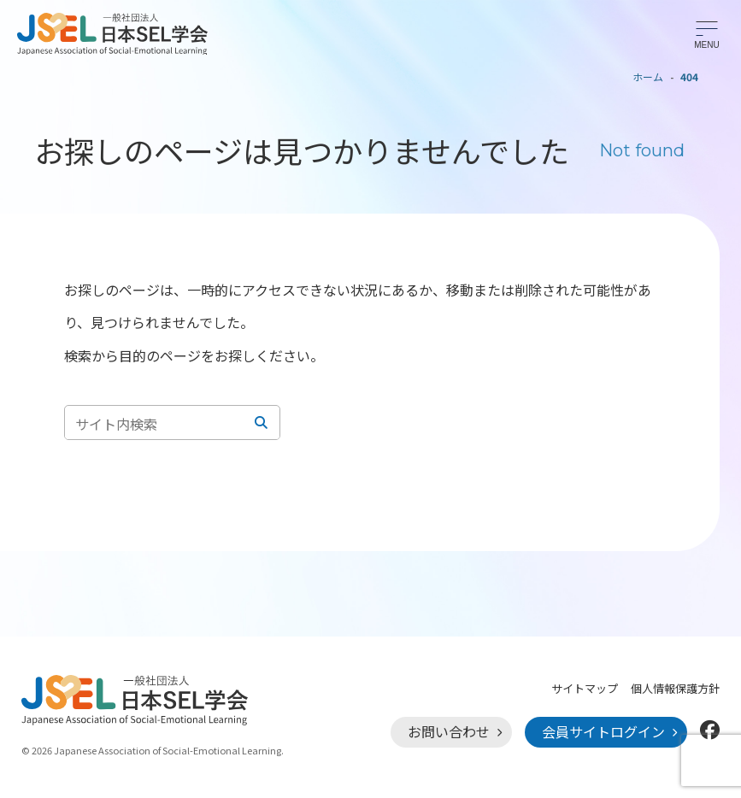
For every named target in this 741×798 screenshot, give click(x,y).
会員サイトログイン (603, 731)
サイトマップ (584, 688)
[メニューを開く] (706, 34)
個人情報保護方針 (675, 688)
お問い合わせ (449, 731)
